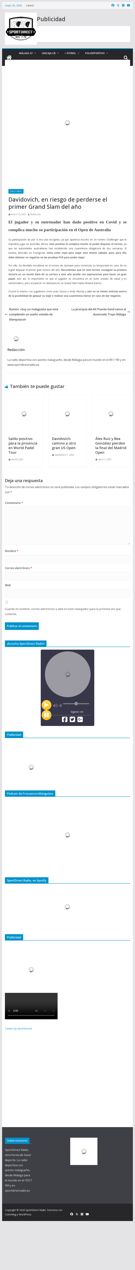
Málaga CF (26, 53)
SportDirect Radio (36, 1210)
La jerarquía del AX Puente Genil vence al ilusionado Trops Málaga (100, 311)
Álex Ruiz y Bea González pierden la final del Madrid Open (110, 445)
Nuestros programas (58, 61)
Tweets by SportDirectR (18, 1028)
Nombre (11, 551)
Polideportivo (95, 53)
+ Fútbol (70, 53)
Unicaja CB (48, 53)
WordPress (25, 1214)
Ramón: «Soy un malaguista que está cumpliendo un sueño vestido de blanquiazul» (31, 314)
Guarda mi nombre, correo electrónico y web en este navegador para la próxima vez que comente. (63, 611)
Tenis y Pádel (16, 191)
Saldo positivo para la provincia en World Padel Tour (22, 445)
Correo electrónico (18, 568)
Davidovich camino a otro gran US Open (64, 443)
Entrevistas (27, 61)
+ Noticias (88, 61)
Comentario (14, 503)
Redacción (35, 214)
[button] (34, 53)
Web (8, 585)
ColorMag (10, 1214)
